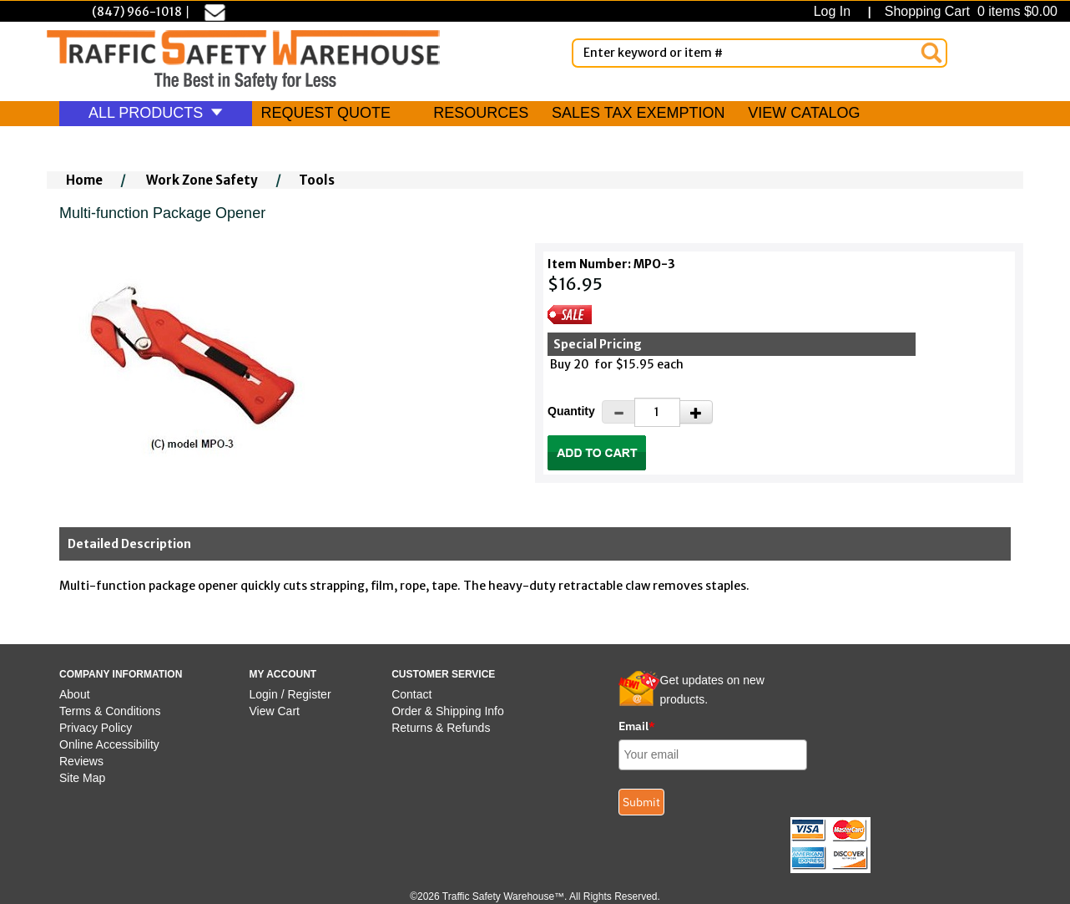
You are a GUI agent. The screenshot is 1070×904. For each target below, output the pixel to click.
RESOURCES (480, 112)
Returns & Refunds (440, 727)
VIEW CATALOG (804, 112)
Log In (836, 11)
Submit (641, 802)
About (74, 694)
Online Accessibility (109, 744)
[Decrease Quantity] (618, 412)
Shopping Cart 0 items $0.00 (969, 11)
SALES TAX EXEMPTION (638, 112)
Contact (411, 694)
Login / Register (290, 694)
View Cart (275, 711)
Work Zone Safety (202, 180)
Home (84, 180)
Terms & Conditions (109, 711)
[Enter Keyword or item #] (759, 53)
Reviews (81, 761)
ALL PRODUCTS (155, 112)
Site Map (82, 778)
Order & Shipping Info (447, 711)
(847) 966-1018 (137, 11)
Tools (317, 180)
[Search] (931, 52)
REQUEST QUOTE (325, 112)
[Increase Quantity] (696, 412)
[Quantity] (657, 412)
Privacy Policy (95, 727)
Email (636, 726)
